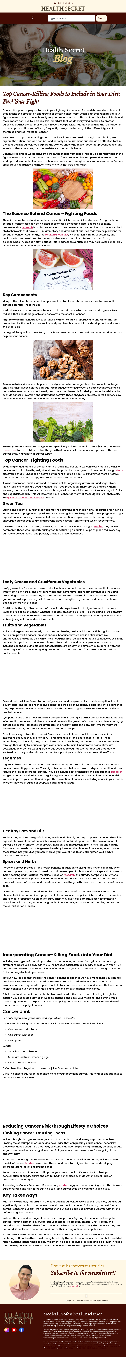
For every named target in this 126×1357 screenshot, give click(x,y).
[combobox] (71, 18)
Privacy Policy (74, 1286)
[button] (32, 17)
